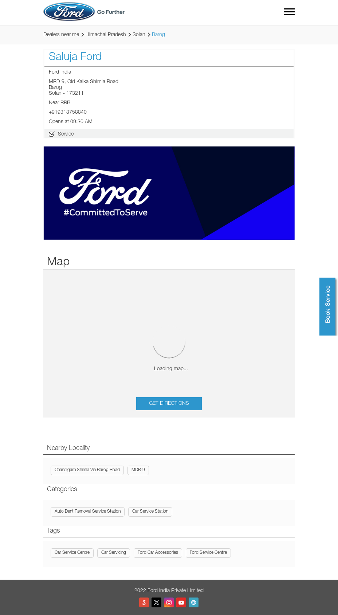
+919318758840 (68, 112)
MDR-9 (138, 470)
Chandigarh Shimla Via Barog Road (87, 470)
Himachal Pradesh (106, 35)
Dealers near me (61, 35)
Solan (139, 35)
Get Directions (169, 403)
